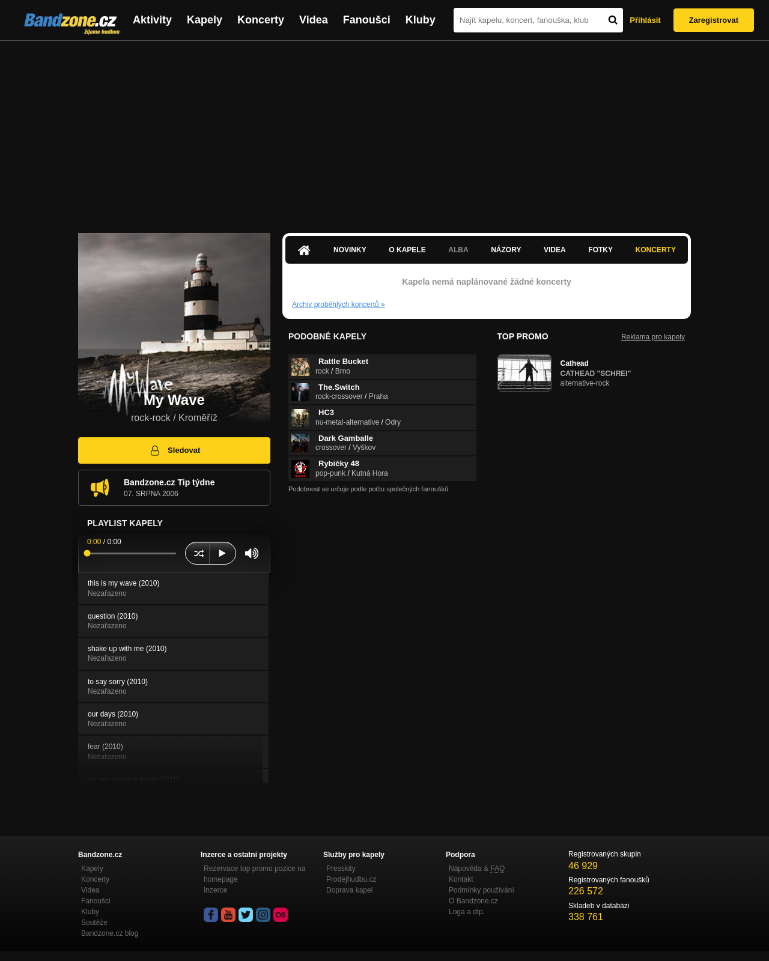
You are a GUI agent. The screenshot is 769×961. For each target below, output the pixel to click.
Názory (506, 250)
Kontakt (461, 879)
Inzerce (215, 890)
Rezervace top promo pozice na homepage (254, 874)
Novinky (349, 250)
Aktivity (152, 20)
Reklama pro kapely (653, 337)
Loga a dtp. (467, 912)
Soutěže (94, 922)
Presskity (341, 868)
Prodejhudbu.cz (351, 879)
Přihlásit (645, 20)
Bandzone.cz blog (109, 933)
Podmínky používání (481, 890)
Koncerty (260, 20)
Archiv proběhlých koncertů (338, 304)
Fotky (600, 250)
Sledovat (174, 450)
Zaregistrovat (713, 20)
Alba (458, 250)
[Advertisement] (384, 131)
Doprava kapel (349, 890)
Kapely (204, 20)
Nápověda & (477, 868)
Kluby (421, 20)
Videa (313, 20)
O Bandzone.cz (473, 901)
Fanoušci (367, 20)
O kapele (407, 250)
